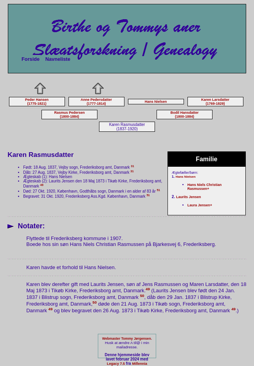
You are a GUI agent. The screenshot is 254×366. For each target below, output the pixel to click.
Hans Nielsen (156, 102)
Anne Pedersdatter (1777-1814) (96, 102)
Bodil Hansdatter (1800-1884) (184, 114)
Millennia (139, 364)
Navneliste (57, 59)
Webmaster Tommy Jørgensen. (127, 339)
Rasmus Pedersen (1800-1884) (69, 114)
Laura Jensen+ (199, 205)
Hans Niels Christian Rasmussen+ (204, 187)
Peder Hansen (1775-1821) (37, 102)
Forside (31, 59)
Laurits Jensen (188, 197)
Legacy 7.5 (116, 364)
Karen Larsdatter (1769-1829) (215, 102)
